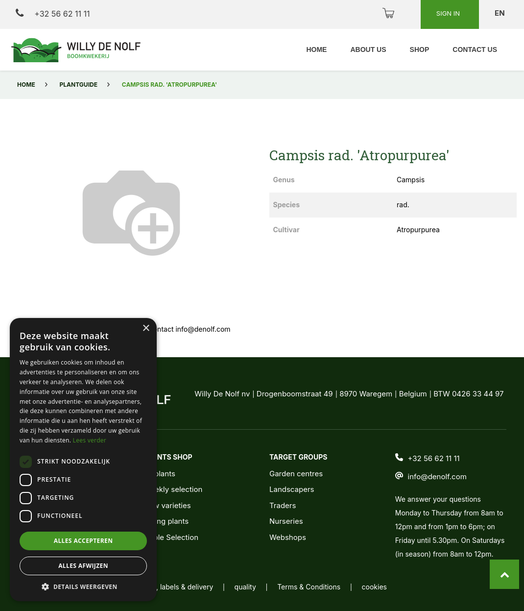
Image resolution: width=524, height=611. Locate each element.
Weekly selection (172, 489)
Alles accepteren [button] (83, 541)
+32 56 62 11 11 (53, 13)
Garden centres (296, 473)
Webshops (287, 537)
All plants (159, 473)
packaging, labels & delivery (167, 587)
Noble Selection (170, 537)
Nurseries (286, 521)
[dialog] (83, 459)
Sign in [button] (449, 13)
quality (245, 587)
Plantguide (78, 84)
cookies (374, 587)
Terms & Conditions (308, 587)
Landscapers (291, 489)
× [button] (145, 328)
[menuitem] (316, 50)
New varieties (167, 505)
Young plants (166, 521)
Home (26, 84)
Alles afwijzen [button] (83, 566)
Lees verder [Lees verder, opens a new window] (90, 440)
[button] (83, 586)
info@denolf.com (437, 476)
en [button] (500, 13)
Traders (282, 505)
